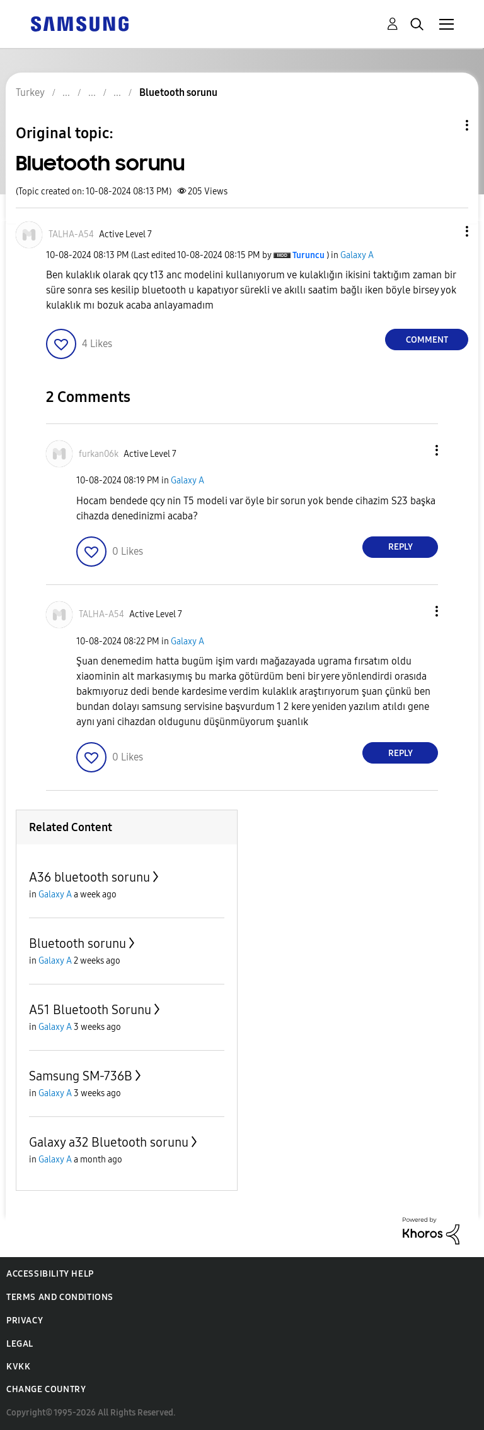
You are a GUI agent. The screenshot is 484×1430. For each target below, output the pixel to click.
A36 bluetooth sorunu (89, 877)
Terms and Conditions (59, 1297)
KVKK (18, 1366)
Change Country (46, 1389)
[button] (446, 231)
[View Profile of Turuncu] (308, 255)
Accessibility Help (50, 1273)
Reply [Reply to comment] (400, 546)
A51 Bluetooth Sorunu (90, 1009)
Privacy (24, 1320)
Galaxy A (357, 255)
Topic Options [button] (445, 125)
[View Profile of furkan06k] (98, 454)
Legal (19, 1343)
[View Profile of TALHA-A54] (71, 234)
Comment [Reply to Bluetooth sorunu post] (427, 339)
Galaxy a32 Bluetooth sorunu (108, 1142)
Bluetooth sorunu (77, 943)
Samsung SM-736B (80, 1076)
